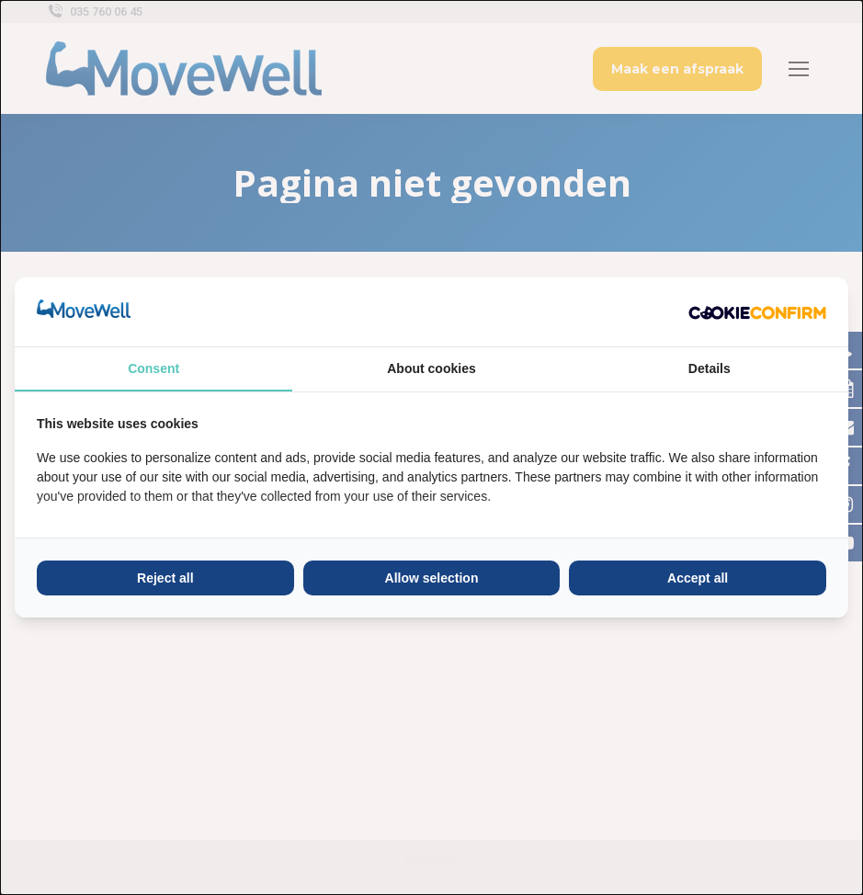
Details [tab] (709, 368)
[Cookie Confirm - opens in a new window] (757, 311)
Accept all (697, 578)
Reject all (165, 578)
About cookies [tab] (431, 368)
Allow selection (432, 578)
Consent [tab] (153, 368)
